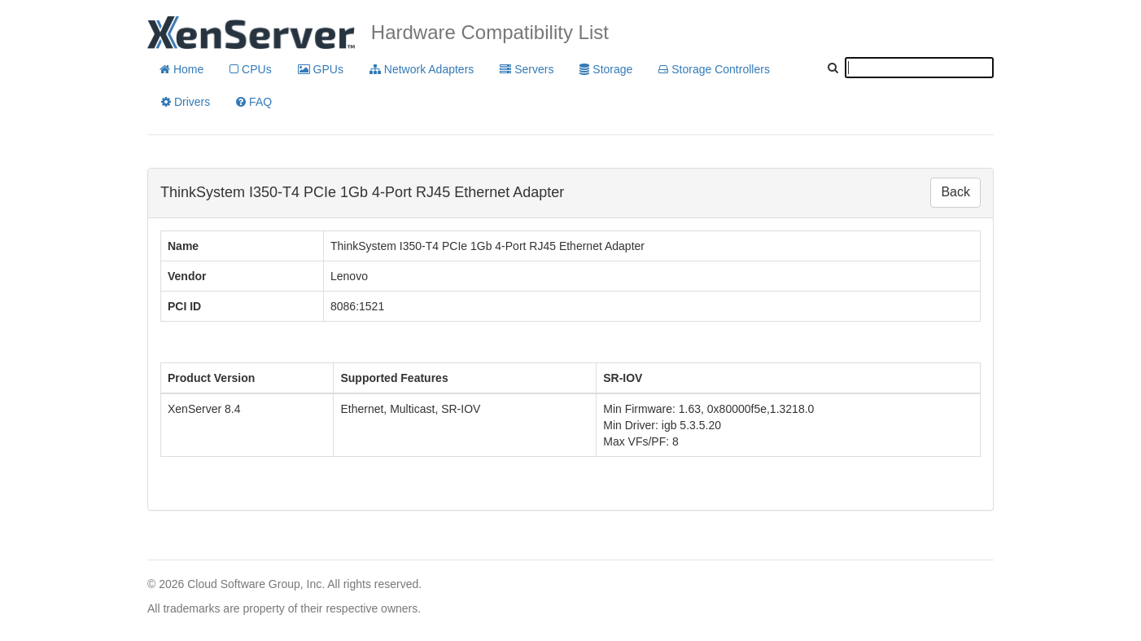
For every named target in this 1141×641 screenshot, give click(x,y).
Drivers (185, 101)
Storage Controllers (714, 69)
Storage (605, 69)
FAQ (254, 101)
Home (181, 69)
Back (955, 192)
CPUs (250, 69)
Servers (526, 69)
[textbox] (919, 67)
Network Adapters (421, 69)
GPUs (320, 69)
